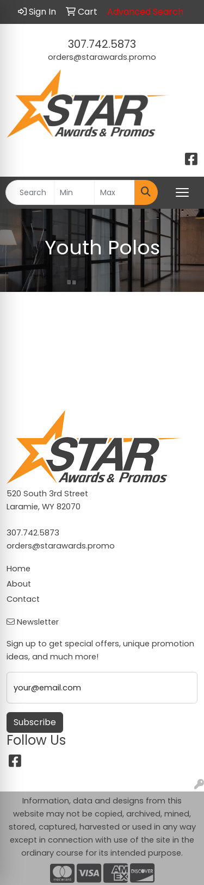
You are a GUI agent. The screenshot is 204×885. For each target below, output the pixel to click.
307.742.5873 (102, 44)
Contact (23, 599)
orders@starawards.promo (102, 57)
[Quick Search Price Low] (74, 192)
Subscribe (35, 722)
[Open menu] (182, 192)
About (19, 583)
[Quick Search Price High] (114, 192)
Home (18, 568)
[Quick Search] (29, 192)
